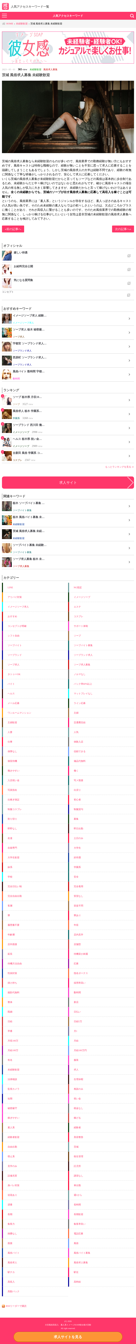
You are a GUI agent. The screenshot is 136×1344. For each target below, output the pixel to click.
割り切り (12, 819)
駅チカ (11, 1272)
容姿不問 (78, 906)
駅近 (76, 1272)
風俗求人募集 (81, 1262)
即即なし (12, 828)
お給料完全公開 (23, 266)
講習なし (78, 1176)
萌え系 (11, 1156)
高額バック (13, 1291)
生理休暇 (78, 1079)
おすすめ (12, 616)
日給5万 (78, 1021)
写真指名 (12, 790)
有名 (10, 1060)
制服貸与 (78, 809)
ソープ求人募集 (82, 664)
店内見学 (78, 934)
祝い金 (77, 1098)
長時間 (77, 1204)
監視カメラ (13, 1089)
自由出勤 (12, 1147)
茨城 (76, 1147)
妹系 (10, 867)
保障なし (12, 751)
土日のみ (78, 838)
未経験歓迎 (13, 1069)
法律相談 (12, 1079)
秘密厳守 (12, 1108)
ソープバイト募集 (83, 645)
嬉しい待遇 (20, 252)
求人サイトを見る (68, 1337)
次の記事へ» (123, 229)
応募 (76, 963)
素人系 (11, 1127)
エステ (77, 607)
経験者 (77, 1127)
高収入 (11, 1282)
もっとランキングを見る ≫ (119, 467)
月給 (76, 1041)
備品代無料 (80, 761)
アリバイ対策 (15, 597)
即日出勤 (78, 828)
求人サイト (68, 482)
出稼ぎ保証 (13, 799)
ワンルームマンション (19, 713)
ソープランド (15, 655)
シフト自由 (13, 636)
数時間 (77, 992)
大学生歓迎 (13, 857)
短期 (10, 1098)
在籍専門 (12, 848)
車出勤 (77, 1185)
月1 (75, 1031)
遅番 (10, 1204)
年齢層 (11, 934)
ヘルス (11, 693)
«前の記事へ (13, 229)
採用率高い (80, 983)
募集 (76, 819)
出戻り (77, 790)
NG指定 (78, 587)
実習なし (78, 896)
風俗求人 (12, 1262)
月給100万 (13, 1050)
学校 (10, 877)
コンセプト (8, 292)
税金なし (78, 1108)
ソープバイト (15, 645)
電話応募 (78, 1233)
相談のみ (78, 1089)
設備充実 (12, 1176)
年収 (76, 925)
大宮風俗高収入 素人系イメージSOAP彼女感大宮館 (68, 1325)
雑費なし (12, 1233)
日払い (77, 1012)
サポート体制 (81, 626)
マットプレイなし (83, 693)
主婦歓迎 (12, 722)
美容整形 (78, 1137)
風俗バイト (13, 1253)
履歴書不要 (13, 925)
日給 (10, 1021)
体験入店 (78, 742)
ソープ (77, 636)
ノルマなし (80, 674)
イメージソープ (82, 597)
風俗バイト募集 (82, 1253)
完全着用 (78, 886)
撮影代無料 (13, 992)
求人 (76, 1069)
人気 (76, 732)
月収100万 (13, 1041)
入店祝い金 (13, 780)
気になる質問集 (23, 280)
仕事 (10, 742)
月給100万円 (80, 1050)
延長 (10, 954)
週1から (78, 1195)
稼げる (77, 1118)
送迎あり (12, 1195)
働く (76, 771)
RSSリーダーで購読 (16, 1306)
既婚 (10, 1012)
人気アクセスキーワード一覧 (25, 6)
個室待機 (12, 761)
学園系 (77, 867)
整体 (10, 1002)
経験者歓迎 (13, 1137)
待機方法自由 (15, 963)
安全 (76, 877)
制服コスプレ (15, 809)
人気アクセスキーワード (68, 15)
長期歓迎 (78, 1214)
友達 (10, 838)
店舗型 (77, 944)
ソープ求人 (13, 664)
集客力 (11, 1224)
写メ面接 (78, 780)
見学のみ (12, 1166)
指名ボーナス (81, 973)
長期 (10, 1214)
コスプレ (78, 616)
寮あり (77, 915)
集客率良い (80, 1224)
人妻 (10, 732)
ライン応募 (80, 703)
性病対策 (12, 973)
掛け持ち (12, 983)
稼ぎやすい (13, 1118)
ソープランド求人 (83, 655)
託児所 (77, 1166)
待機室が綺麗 (81, 954)
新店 (76, 1002)
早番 (10, 1031)
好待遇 (77, 857)
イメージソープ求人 (18, 607)
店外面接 (12, 944)
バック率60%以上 (83, 684)
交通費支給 (80, 722)
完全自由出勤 (15, 896)
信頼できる (80, 751)
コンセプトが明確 (17, 626)
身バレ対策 (13, 1185)
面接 (10, 1243)
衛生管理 (78, 1156)
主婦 (76, 713)
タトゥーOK (14, 674)
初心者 (77, 799)
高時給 (77, 1282)
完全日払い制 (15, 886)
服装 (76, 1060)
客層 (10, 906)
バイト (11, 684)
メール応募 (13, 703)
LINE (10, 587)
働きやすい (13, 771)
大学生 (77, 848)
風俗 (76, 1243)
